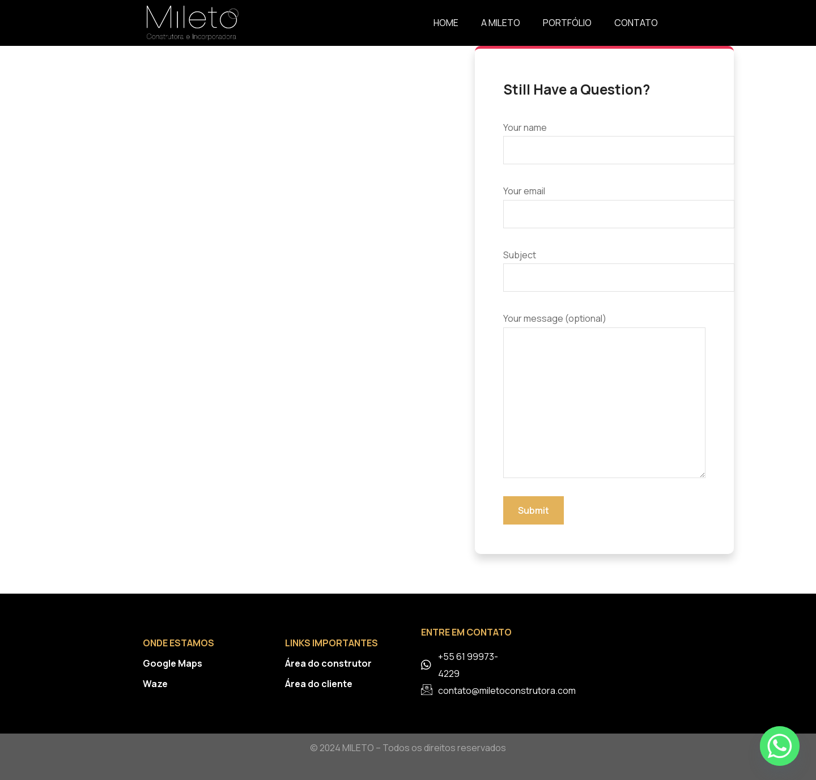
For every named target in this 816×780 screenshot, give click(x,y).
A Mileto (500, 22)
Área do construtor (328, 663)
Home (446, 22)
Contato (636, 22)
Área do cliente (318, 683)
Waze (155, 683)
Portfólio (567, 22)
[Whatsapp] (780, 746)
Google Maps (172, 663)
